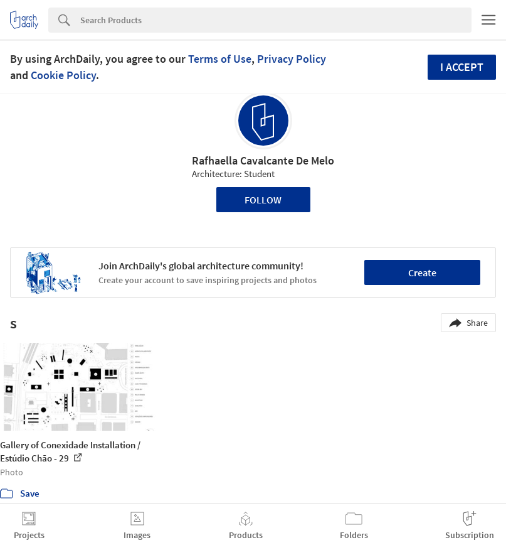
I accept (461, 67)
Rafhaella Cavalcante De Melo (263, 160)
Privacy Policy (291, 58)
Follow (263, 199)
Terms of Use (219, 58)
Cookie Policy (63, 75)
